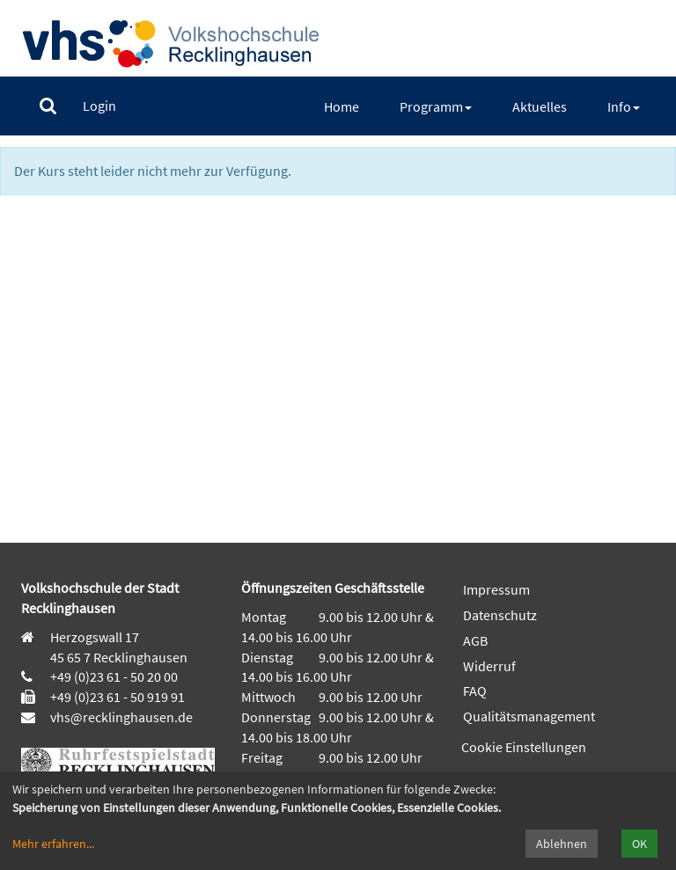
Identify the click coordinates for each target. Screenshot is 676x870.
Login (99, 105)
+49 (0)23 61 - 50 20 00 (114, 676)
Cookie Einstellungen (523, 747)
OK (639, 844)
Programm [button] (436, 106)
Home (341, 106)
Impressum (496, 589)
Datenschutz (500, 615)
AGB (475, 640)
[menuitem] (48, 106)
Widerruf (489, 666)
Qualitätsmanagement (529, 716)
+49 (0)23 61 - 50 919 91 (117, 697)
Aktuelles (539, 106)
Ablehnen (561, 844)
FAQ (475, 690)
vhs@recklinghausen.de (120, 717)
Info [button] (623, 106)
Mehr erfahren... (53, 844)
